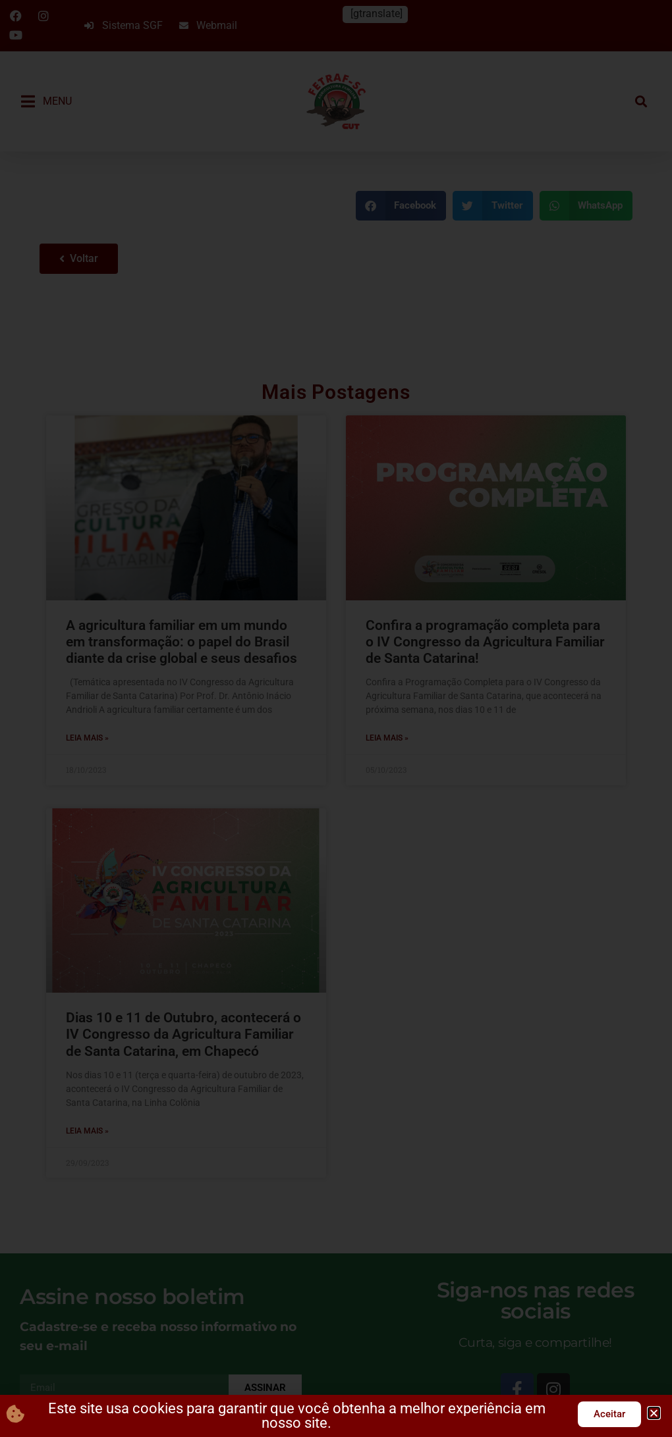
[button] (654, 1413)
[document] (336, 718)
